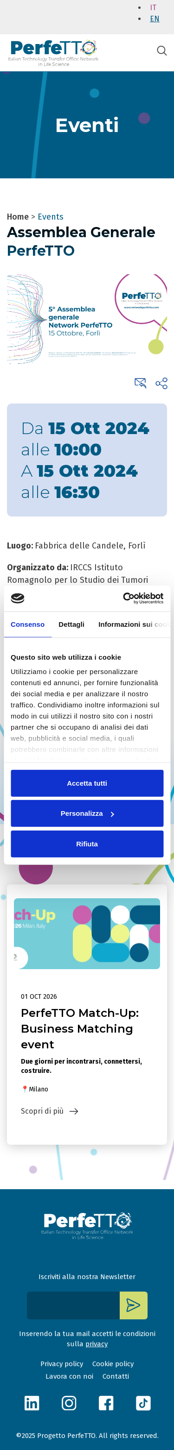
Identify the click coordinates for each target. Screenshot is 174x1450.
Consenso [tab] (28, 624)
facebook (106, 1403)
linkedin (31, 1403)
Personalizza (87, 813)
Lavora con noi (69, 1376)
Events (51, 217)
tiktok (143, 1403)
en (155, 18)
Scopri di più (42, 1111)
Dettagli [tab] (71, 624)
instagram (69, 1403)
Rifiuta (87, 843)
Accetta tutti (87, 783)
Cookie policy (113, 1364)
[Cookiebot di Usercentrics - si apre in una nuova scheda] (123, 599)
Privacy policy (61, 1364)
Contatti (116, 1376)
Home (18, 217)
